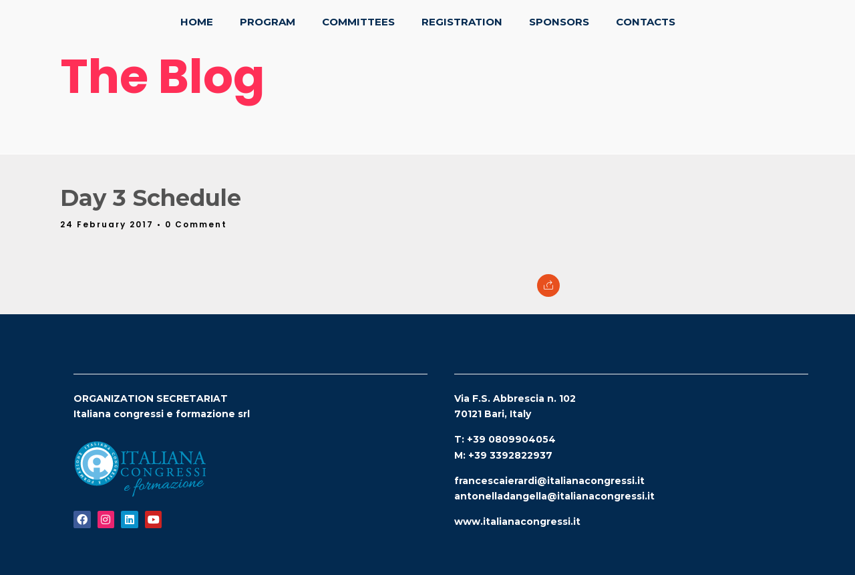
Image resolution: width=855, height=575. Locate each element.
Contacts (645, 21)
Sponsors (559, 21)
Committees (358, 21)
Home (196, 21)
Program (267, 21)
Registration (461, 21)
